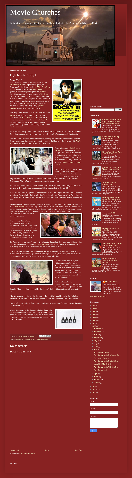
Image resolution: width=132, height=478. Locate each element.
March (96, 377)
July (95, 344)
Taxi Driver (44, 94)
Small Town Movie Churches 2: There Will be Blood (112, 244)
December (98, 329)
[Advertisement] (46, 428)
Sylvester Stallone (42, 339)
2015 (94, 392)
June (96, 347)
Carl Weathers (19, 207)
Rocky (26, 103)
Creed (12, 115)
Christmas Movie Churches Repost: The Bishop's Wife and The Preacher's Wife (111, 121)
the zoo (57, 150)
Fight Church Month (100, 370)
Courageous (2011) (109, 213)
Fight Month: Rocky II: (101, 358)
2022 (94, 314)
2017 (94, 386)
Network (43, 92)
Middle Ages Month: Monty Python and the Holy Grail (111, 198)
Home (47, 450)
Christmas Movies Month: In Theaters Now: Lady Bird (111, 168)
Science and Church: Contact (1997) (109, 183)
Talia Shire (74, 148)
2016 (94, 389)
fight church (19, 339)
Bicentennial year (16, 85)
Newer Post (15, 450)
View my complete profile (98, 296)
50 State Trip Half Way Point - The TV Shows (111, 153)
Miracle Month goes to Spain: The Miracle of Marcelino (109, 260)
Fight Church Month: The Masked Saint (107, 355)
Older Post (78, 450)
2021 (94, 317)
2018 (94, 326)
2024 (94, 308)
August (97, 341)
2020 (94, 320)
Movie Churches (35, 12)
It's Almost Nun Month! (101, 352)
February (97, 380)
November (98, 332)
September (98, 338)
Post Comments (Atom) (27, 454)
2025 (94, 305)
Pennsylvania (28, 339)
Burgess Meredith (41, 244)
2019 (94, 323)
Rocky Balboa (27, 117)
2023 (94, 311)
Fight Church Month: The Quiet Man (106, 361)
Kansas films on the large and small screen (111, 138)
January (97, 383)
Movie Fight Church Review (103, 364)
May (96, 349)
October (97, 335)
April (96, 374)
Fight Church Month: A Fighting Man (106, 367)
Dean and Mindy (111, 281)
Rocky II (44, 120)
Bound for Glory (38, 89)
